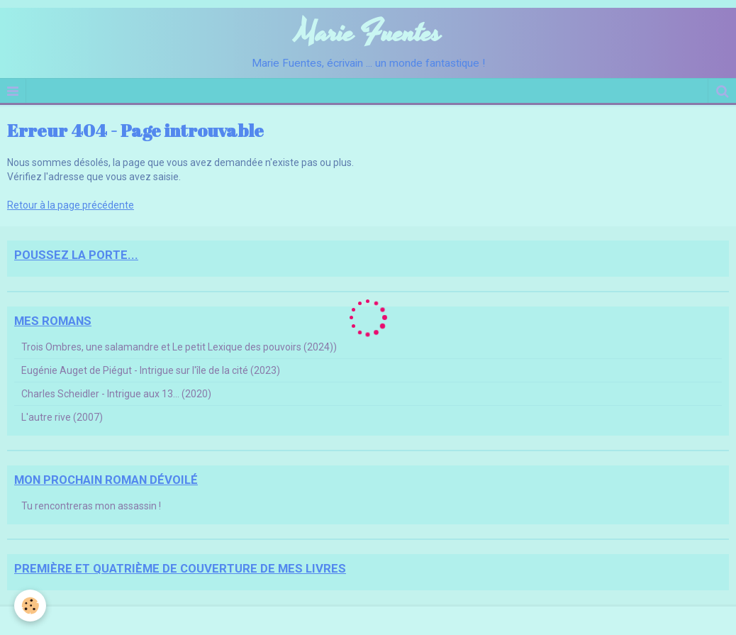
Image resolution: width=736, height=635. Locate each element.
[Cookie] (30, 606)
